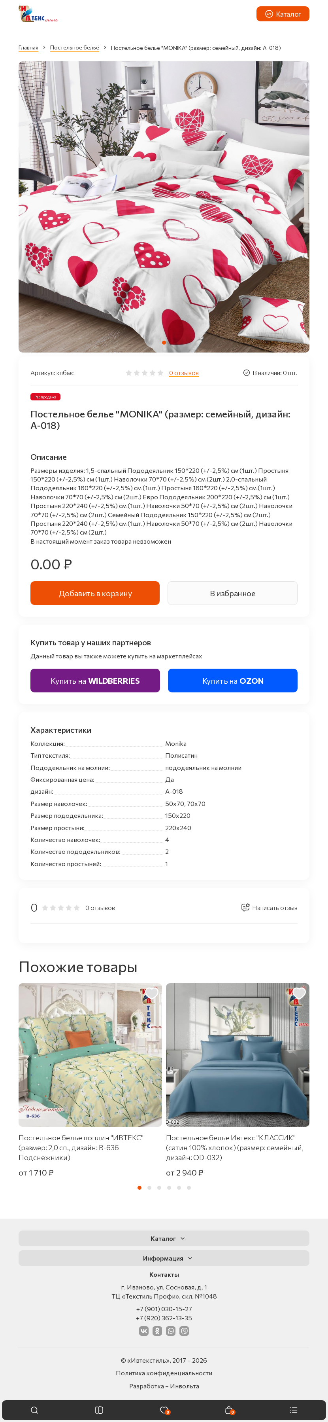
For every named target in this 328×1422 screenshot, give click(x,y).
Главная (28, 47)
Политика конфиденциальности (164, 1372)
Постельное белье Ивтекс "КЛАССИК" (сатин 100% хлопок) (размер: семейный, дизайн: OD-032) (234, 1147)
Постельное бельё (74, 47)
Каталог (283, 14)
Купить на (95, 680)
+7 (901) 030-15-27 (164, 1308)
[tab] (164, 343)
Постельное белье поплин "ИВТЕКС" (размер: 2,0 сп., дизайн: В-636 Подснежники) (81, 1147)
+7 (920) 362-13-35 (164, 1318)
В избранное (233, 593)
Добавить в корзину (95, 593)
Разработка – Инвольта (164, 1386)
